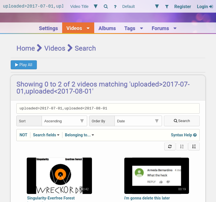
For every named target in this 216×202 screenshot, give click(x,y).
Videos (55, 48)
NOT (23, 136)
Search (182, 122)
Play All (23, 65)
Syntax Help (184, 136)
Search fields (44, 136)
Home (25, 48)
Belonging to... (78, 136)
